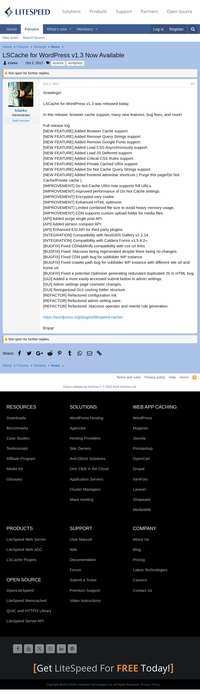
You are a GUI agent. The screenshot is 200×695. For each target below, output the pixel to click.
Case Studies (18, 443)
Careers (140, 585)
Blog (137, 555)
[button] (70, 29)
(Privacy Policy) (150, 690)
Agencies (78, 433)
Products (98, 11)
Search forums (34, 38)
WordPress (142, 423)
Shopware (142, 505)
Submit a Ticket (83, 585)
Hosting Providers (85, 443)
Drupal (138, 474)
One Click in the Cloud (89, 474)
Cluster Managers (85, 495)
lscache (58, 63)
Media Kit (15, 474)
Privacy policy (155, 383)
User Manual (81, 545)
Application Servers (86, 484)
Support (124, 11)
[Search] (192, 29)
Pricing (139, 565)
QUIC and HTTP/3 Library (29, 616)
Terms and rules (129, 383)
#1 (193, 84)
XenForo (140, 484)
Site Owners (80, 454)
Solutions (71, 11)
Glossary (14, 484)
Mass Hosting (81, 505)
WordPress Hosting (86, 423)
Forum (75, 575)
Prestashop (143, 454)
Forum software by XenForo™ (100, 392)
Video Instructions (85, 606)
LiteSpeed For (97, 673)
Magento (140, 433)
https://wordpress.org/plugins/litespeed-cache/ (83, 322)
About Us (141, 545)
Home (12, 29)
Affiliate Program (21, 464)
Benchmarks (17, 433)
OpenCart (141, 464)
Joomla (139, 443)
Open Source (179, 11)
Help (172, 383)
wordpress (75, 63)
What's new (57, 29)
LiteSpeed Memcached (26, 606)
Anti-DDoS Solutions (87, 464)
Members (85, 29)
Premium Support (85, 596)
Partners (149, 11)
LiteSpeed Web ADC (24, 555)
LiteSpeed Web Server (26, 545)
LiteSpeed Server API (25, 626)
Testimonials (17, 454)
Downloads (16, 423)
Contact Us (142, 596)
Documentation (83, 565)
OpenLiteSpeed (20, 596)
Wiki (73, 555)
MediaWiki (142, 515)
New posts (10, 38)
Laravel (139, 495)
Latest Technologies (150, 575)
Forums (32, 29)
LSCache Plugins (21, 565)
